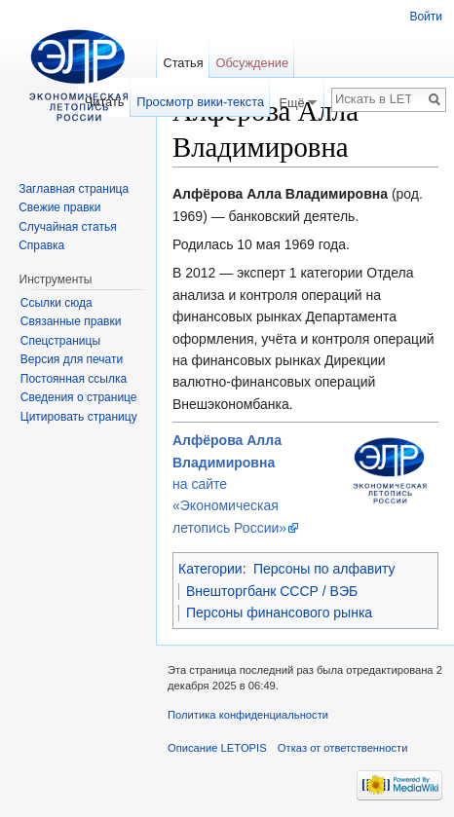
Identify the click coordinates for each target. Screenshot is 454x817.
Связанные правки (71, 321)
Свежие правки (59, 207)
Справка (41, 245)
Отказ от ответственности (343, 748)
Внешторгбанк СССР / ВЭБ (272, 591)
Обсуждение (251, 63)
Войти (425, 16)
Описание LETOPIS (217, 748)
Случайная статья (67, 227)
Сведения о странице (78, 397)
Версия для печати (71, 359)
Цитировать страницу (78, 417)
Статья (183, 63)
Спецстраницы (60, 341)
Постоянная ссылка (73, 379)
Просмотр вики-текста (200, 101)
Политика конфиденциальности (248, 715)
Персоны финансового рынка (279, 612)
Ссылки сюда (56, 303)
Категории (210, 568)
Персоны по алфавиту (324, 568)
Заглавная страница (74, 189)
